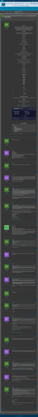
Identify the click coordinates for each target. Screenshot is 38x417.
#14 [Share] (35, 302)
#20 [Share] (35, 386)
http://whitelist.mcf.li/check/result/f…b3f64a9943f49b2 (19, 369)
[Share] (36, 19)
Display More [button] (23, 245)
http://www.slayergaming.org (23, 102)
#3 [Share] (35, 150)
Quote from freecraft (16, 205)
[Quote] (35, 135)
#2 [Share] (35, 138)
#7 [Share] (35, 203)
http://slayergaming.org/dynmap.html (25, 105)
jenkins (22, 11)
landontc (13, 400)
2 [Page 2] (3, 409)
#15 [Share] (35, 316)
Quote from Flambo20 (16, 241)
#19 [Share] (35, 374)
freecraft (18, 133)
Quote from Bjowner (16, 189)
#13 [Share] (35, 290)
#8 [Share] (35, 224)
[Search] (36, 1)
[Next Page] (4, 19)
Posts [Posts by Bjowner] (3, 158)
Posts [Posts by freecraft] (3, 30)
